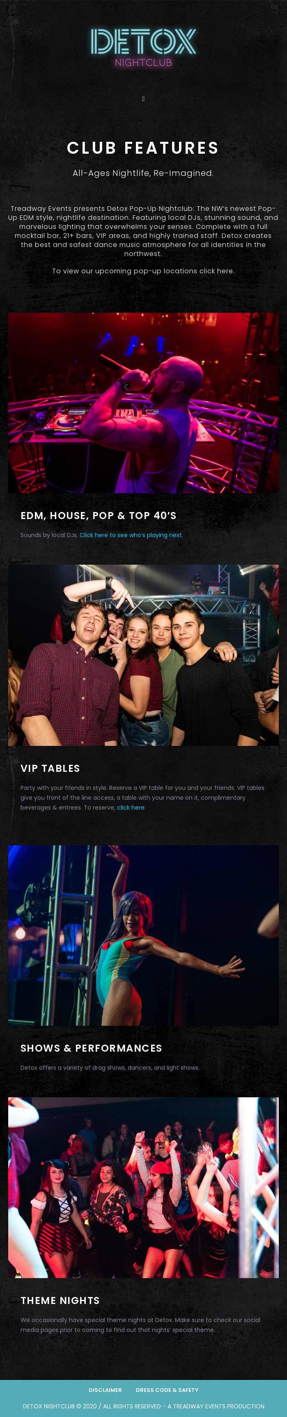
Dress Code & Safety (167, 1390)
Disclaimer (105, 1390)
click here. (217, 271)
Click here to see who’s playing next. (131, 535)
